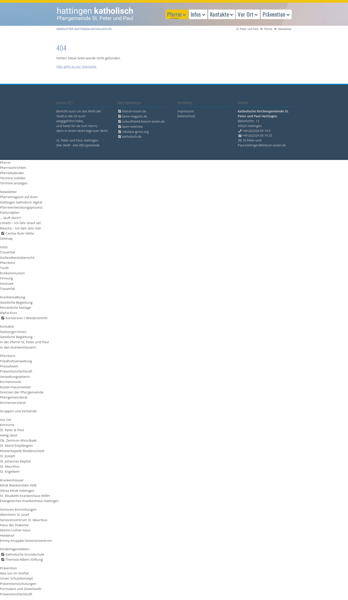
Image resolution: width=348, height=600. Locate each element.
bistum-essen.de (134, 111)
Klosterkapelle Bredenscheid (22, 451)
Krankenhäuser (12, 480)
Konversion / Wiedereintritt (26, 318)
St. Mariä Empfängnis (16, 445)
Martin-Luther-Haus (15, 530)
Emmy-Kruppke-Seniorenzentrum (26, 540)
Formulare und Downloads (20, 588)
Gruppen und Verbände (18, 411)
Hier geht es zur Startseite (76, 66)
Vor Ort (5, 419)
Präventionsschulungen (18, 583)
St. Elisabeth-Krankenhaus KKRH (25, 495)
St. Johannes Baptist (15, 461)
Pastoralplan (10, 212)
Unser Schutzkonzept (16, 578)
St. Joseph (7, 456)
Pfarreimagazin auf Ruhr (19, 197)
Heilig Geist (9, 435)
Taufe (4, 267)
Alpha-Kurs (8, 312)
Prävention (8, 568)
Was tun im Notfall (14, 573)
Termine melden (13, 178)
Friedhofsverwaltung (16, 361)
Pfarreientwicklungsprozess (21, 207)
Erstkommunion (12, 273)
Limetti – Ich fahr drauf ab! (20, 223)
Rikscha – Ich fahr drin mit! (20, 228)
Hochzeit (7, 283)
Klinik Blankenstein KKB (18, 485)
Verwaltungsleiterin (15, 376)
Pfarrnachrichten (13, 167)
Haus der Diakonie (14, 525)
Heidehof (7, 535)
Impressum (185, 111)
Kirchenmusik (10, 381)
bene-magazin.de (134, 116)
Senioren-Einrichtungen (18, 509)
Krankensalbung (12, 297)
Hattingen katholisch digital (21, 202)
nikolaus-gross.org (135, 132)
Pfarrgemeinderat (14, 397)
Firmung (6, 278)
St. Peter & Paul (12, 430)
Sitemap (6, 238)
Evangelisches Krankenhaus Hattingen (29, 500)
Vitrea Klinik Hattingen (17, 490)
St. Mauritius (10, 466)
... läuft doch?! (10, 217)
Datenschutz (186, 116)
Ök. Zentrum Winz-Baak (18, 440)
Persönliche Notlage (15, 307)
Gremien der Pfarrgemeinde (22, 392)
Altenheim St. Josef (14, 514)
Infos (4, 247)
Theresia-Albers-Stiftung (24, 559)
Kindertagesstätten (14, 549)
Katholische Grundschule (25, 554)
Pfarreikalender (12, 173)
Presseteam (9, 366)
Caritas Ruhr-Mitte (20, 233)
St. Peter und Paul (247, 29)
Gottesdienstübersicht (17, 257)
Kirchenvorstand (13, 402)
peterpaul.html (95, 14)
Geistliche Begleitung (16, 302)
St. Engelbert (10, 471)
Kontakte (7, 326)
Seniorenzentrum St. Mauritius (23, 520)
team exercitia (132, 126)
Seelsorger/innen (13, 331)
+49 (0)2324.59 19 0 (256, 131)
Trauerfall (7, 252)
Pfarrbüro (7, 262)
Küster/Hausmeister (15, 387)
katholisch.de (131, 136)
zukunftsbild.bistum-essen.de (143, 121)
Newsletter (8, 191)
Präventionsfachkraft (16, 371)
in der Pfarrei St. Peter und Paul (24, 342)
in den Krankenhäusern (18, 347)
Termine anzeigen (14, 183)
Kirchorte (7, 425)
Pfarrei (268, 29)
